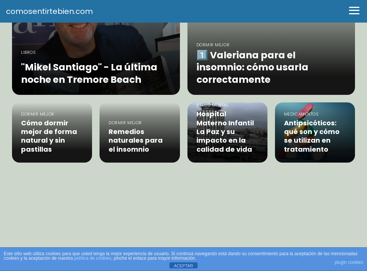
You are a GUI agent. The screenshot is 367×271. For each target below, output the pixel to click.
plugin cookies (349, 262)
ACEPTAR (183, 265)
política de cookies (92, 258)
